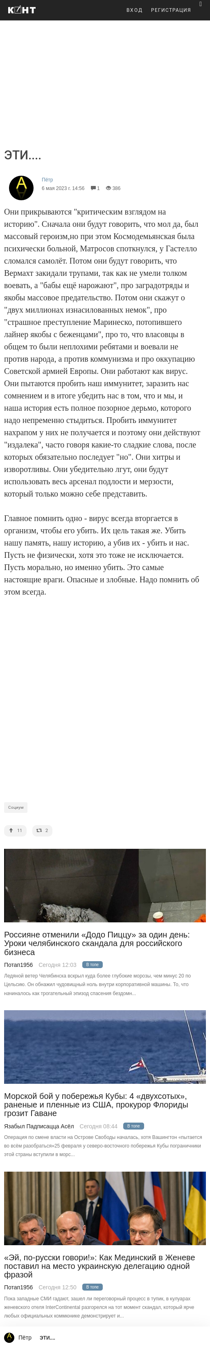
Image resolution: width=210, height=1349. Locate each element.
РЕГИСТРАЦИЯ (171, 10)
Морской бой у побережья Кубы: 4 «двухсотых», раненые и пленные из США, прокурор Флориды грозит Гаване (96, 1105)
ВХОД (134, 10)
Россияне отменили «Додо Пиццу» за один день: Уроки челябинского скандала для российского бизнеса (97, 944)
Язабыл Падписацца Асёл (39, 1126)
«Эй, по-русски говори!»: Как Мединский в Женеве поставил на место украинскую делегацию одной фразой (99, 1266)
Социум (15, 807)
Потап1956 (18, 965)
